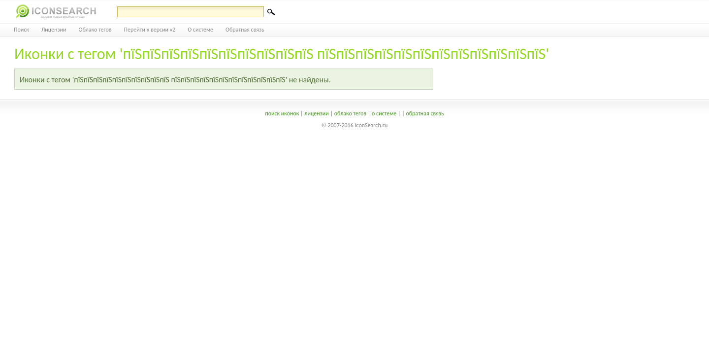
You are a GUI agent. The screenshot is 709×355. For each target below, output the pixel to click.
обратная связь (425, 113)
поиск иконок (282, 113)
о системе (384, 113)
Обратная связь (245, 29)
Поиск (21, 29)
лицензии (316, 113)
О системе (200, 29)
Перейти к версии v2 (150, 29)
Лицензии (53, 29)
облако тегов (350, 113)
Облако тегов (95, 29)
